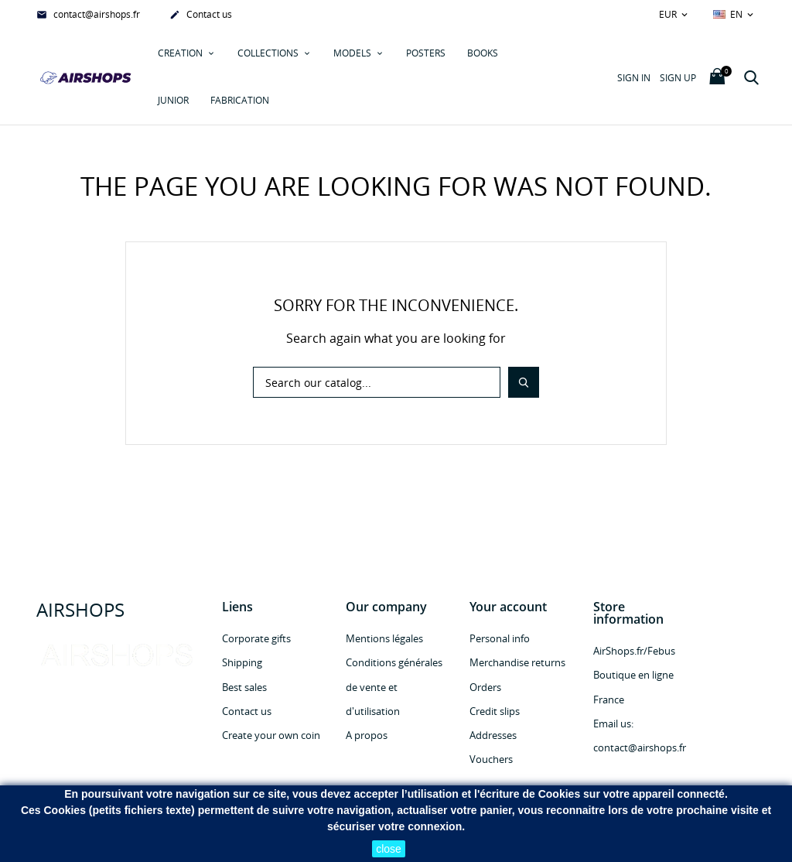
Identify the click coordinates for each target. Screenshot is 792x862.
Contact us (200, 15)
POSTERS (426, 53)
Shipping (242, 662)
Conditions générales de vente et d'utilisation (394, 686)
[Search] (376, 382)
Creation (181, 53)
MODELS (353, 53)
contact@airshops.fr (88, 15)
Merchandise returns (517, 662)
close (388, 849)
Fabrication (239, 100)
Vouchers (491, 759)
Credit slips (494, 711)
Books (482, 53)
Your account (508, 606)
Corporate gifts (256, 638)
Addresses (493, 735)
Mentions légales (384, 638)
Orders (485, 687)
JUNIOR (173, 100)
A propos (366, 735)
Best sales (244, 687)
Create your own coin (271, 735)
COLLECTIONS (269, 53)
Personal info (499, 638)
